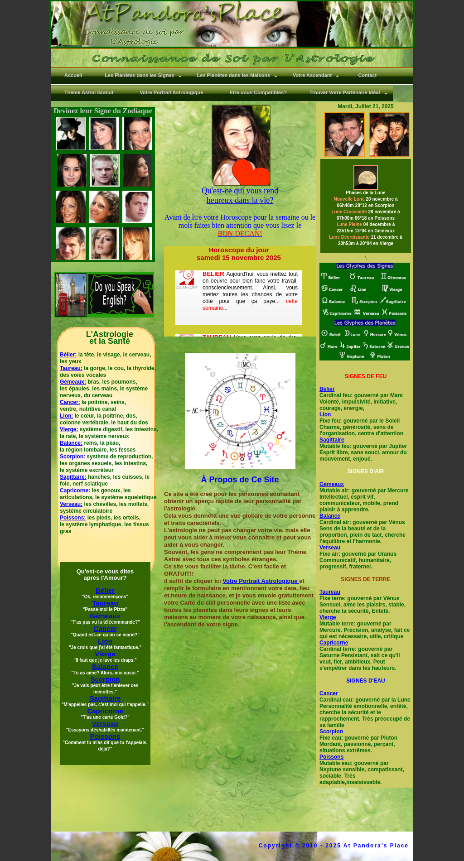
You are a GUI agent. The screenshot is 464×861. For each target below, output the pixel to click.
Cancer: (70, 402)
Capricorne (333, 643)
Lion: (66, 416)
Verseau (329, 547)
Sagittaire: (73, 477)
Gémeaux (331, 484)
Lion (325, 414)
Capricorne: (75, 490)
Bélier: (68, 354)
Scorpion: (72, 456)
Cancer (328, 693)
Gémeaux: (73, 382)
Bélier (326, 389)
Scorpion (331, 731)
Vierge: (69, 429)
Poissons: (73, 518)
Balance (329, 516)
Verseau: (71, 504)
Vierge (327, 617)
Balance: (71, 443)
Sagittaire (331, 440)
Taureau (329, 592)
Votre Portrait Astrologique (260, 580)
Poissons (331, 757)
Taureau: (71, 368)
